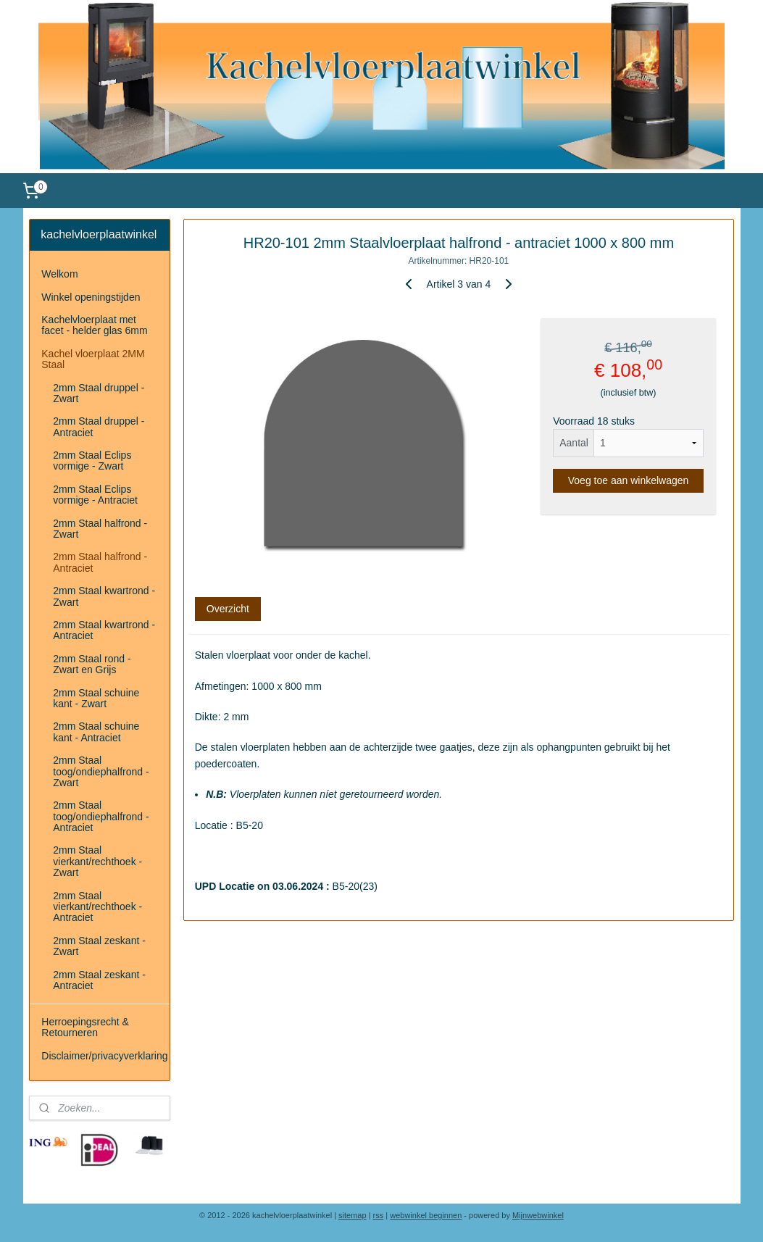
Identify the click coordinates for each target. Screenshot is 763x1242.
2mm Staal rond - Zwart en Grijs (91, 664)
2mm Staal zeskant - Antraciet (99, 980)
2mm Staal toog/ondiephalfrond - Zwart (101, 771)
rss (378, 1215)
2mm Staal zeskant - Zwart (99, 946)
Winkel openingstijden (90, 297)
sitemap (352, 1215)
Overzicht (227, 609)
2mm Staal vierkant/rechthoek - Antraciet (97, 907)
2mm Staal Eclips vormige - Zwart (92, 460)
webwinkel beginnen (426, 1215)
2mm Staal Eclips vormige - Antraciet (95, 494)
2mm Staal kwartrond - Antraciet (104, 630)
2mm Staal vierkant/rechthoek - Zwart (97, 861)
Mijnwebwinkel (538, 1215)
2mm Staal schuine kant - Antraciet (96, 731)
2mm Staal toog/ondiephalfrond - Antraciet (101, 816)
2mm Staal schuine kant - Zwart (96, 698)
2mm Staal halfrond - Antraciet (100, 562)
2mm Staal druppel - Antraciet (98, 426)
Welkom (59, 274)
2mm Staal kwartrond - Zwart (104, 596)
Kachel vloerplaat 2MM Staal (92, 359)
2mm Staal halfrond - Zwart (100, 528)
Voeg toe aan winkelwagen (627, 481)
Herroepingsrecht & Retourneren (85, 1027)
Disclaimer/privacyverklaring (104, 1056)
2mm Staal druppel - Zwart (98, 393)
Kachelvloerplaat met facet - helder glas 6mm (94, 325)
